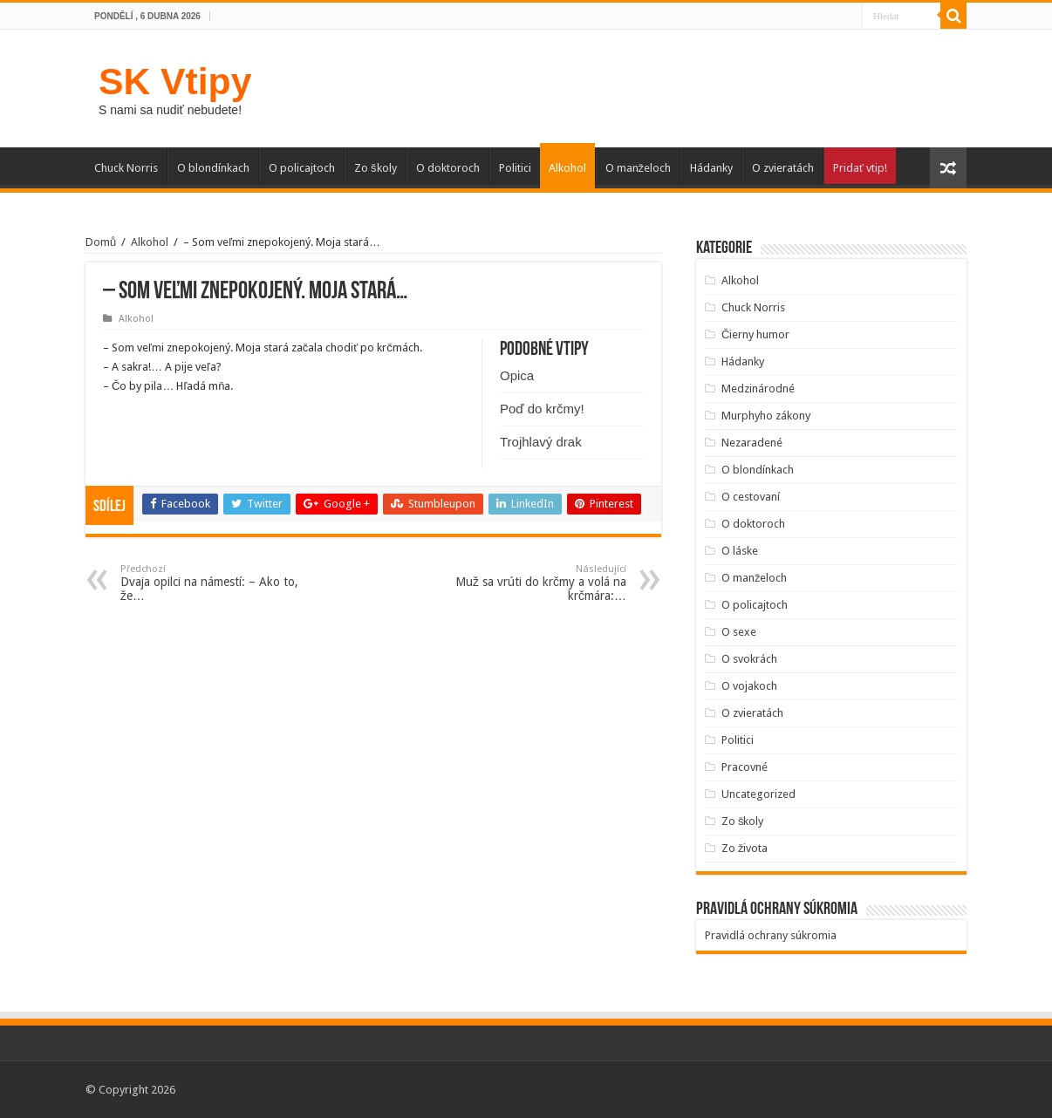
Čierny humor (755, 334)
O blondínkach (213, 167)
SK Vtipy (175, 81)
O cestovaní (750, 496)
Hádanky (711, 167)
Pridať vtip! (860, 167)
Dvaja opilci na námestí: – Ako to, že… (209, 583)
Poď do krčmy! (542, 408)
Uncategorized (758, 794)
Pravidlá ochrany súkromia (771, 935)
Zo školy (375, 167)
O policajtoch (302, 167)
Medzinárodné (758, 388)
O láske (739, 550)
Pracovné (744, 767)
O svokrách (749, 658)
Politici (515, 167)
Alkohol (567, 167)
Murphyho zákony (765, 415)
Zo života (745, 848)
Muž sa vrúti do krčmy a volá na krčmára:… (536, 583)
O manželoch (638, 167)
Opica (517, 375)
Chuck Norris (126, 167)
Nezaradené (751, 442)
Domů (100, 242)
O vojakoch (749, 685)
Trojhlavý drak (541, 441)
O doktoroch (448, 167)
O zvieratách (783, 167)
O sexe (738, 631)
